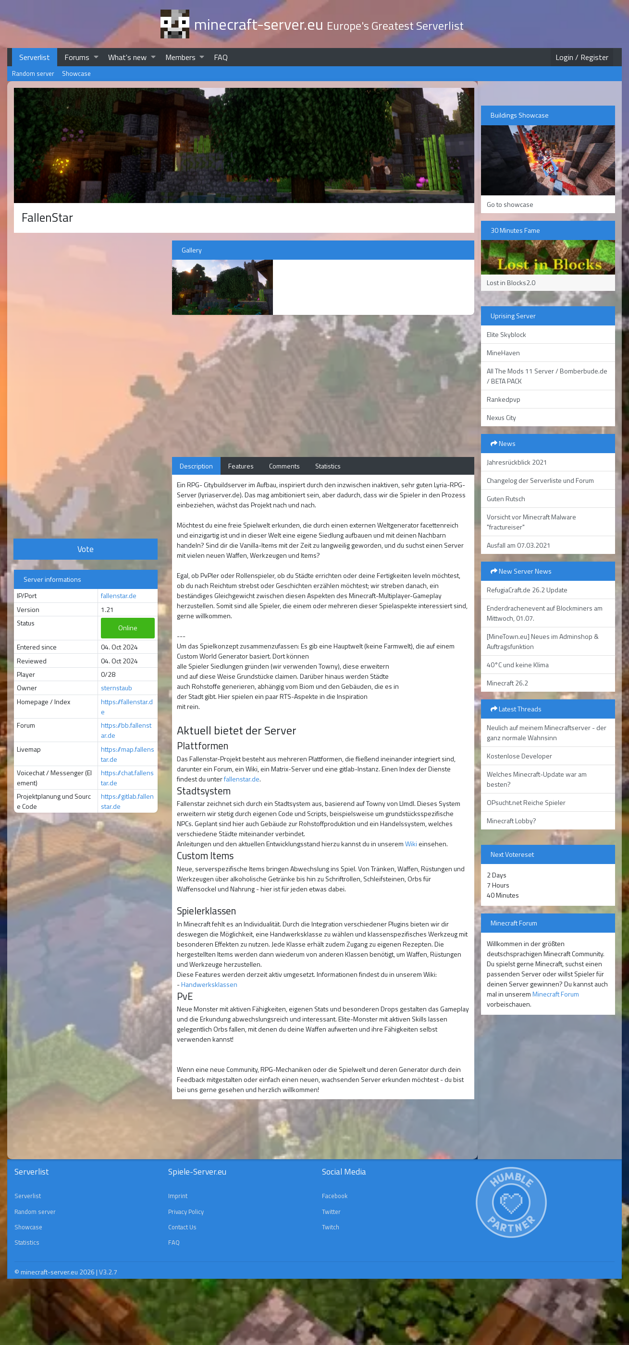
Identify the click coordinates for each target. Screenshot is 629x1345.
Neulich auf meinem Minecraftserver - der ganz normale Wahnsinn (546, 732)
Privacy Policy (186, 1211)
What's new (127, 57)
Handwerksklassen (209, 984)
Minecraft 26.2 (507, 683)
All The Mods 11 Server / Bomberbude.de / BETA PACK (547, 376)
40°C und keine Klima (518, 665)
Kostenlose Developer (519, 756)
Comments (284, 466)
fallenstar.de (118, 595)
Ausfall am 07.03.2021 (519, 545)
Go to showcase (510, 204)
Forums (76, 57)
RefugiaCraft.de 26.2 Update (527, 590)
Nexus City (501, 417)
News (503, 443)
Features (241, 466)
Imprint (177, 1196)
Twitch (330, 1227)
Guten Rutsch (506, 498)
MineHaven (503, 353)
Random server (33, 73)
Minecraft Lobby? (511, 821)
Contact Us (182, 1227)
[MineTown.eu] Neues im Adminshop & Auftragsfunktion (543, 641)
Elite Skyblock (506, 334)
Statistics (328, 466)
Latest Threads (516, 709)
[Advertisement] (86, 384)
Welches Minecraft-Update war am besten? (537, 779)
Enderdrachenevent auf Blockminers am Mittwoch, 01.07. (545, 613)
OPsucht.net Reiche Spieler (526, 802)
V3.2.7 (108, 1272)
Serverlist (34, 57)
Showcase (76, 73)
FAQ (221, 57)
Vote (85, 548)
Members (180, 57)
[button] (96, 57)
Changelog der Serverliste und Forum (540, 480)
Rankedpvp (503, 399)
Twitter (331, 1211)
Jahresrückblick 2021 (517, 462)
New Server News (521, 571)
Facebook (334, 1196)
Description (196, 466)
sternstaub (116, 688)
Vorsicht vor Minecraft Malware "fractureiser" (531, 522)
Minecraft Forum (555, 994)
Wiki (411, 844)
